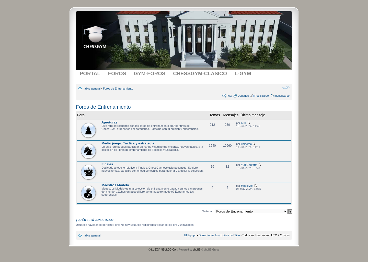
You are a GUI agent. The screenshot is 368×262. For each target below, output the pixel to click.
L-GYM (243, 73)
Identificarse (282, 95)
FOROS (117, 73)
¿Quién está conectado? (94, 219)
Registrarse (261, 95)
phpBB (197, 249)
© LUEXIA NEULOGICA (162, 249)
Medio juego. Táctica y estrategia (127, 143)
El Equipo (190, 235)
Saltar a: (207, 211)
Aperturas (109, 122)
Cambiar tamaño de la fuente (286, 87)
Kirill (243, 122)
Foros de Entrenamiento (118, 88)
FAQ (229, 95)
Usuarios (243, 95)
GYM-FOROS (149, 73)
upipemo (246, 143)
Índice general (91, 88)
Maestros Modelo (115, 185)
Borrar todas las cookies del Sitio (219, 235)
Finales (107, 164)
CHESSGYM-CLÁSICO (200, 73)
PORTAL (90, 73)
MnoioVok (247, 185)
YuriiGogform (249, 164)
